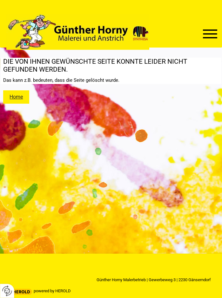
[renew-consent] (7, 291)
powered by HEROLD (52, 290)
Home (16, 97)
